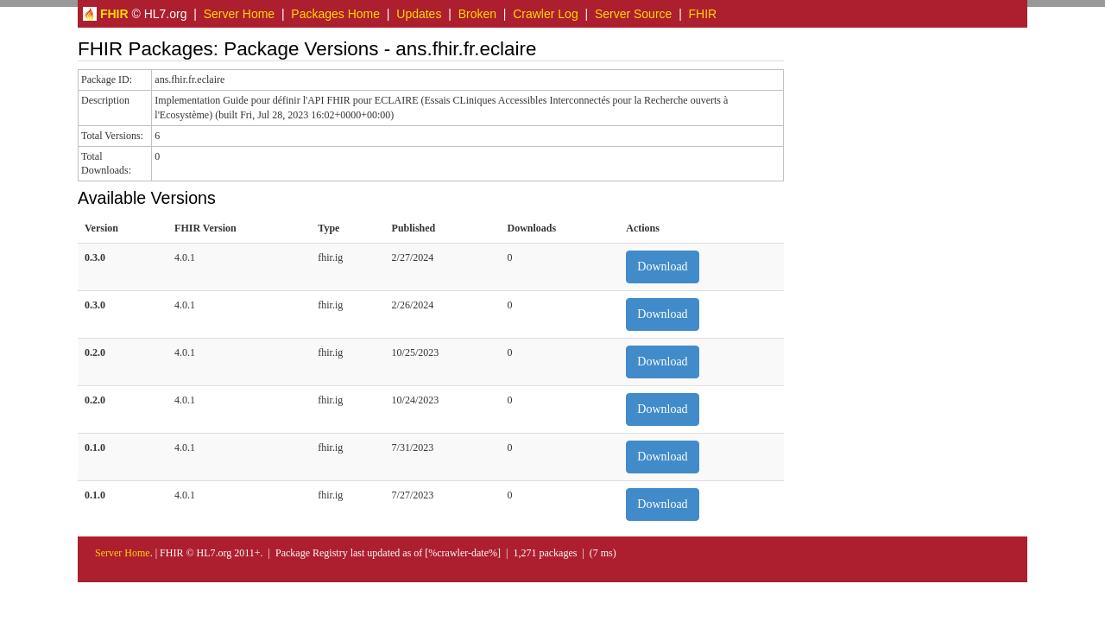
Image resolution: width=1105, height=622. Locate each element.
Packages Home (335, 14)
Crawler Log (545, 14)
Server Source (633, 14)
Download (662, 266)
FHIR (703, 14)
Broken (477, 14)
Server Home (239, 14)
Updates (418, 14)
